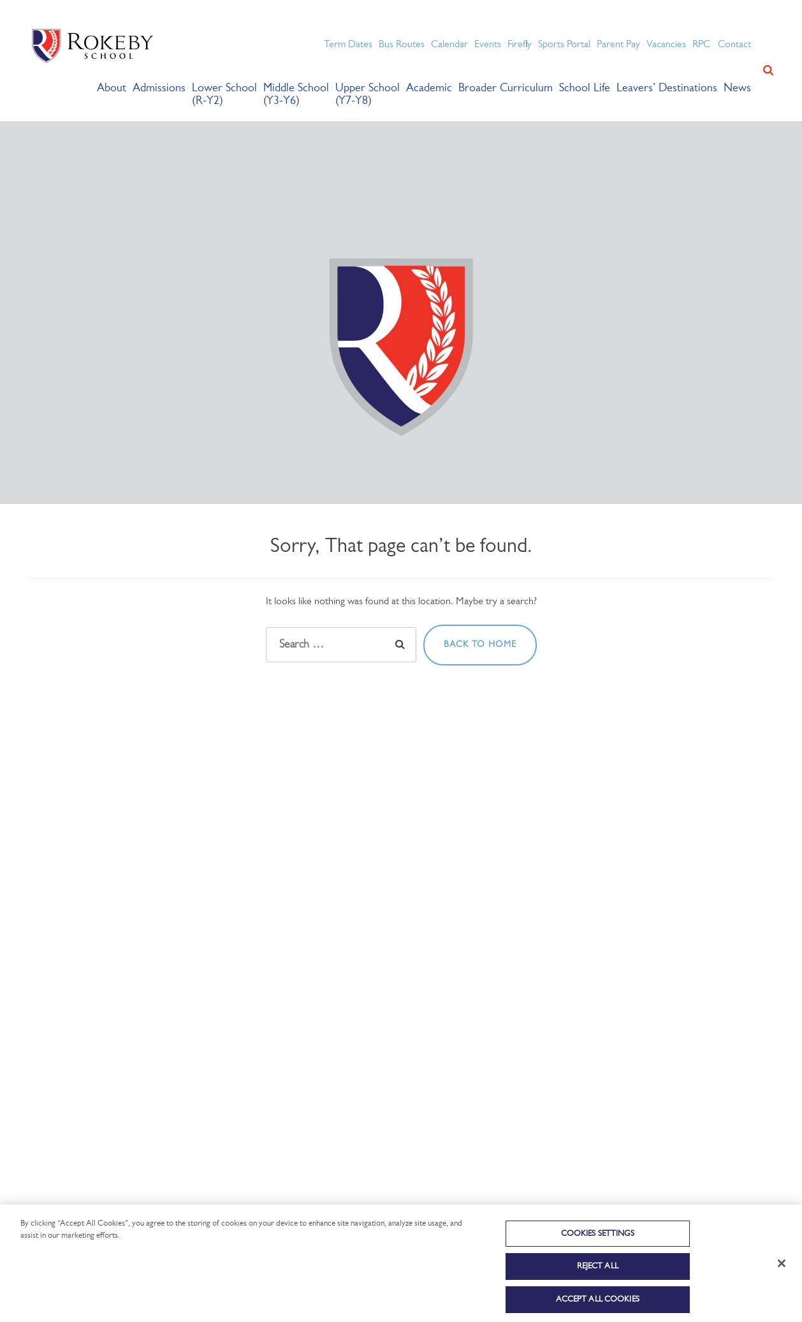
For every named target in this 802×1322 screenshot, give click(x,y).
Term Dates (348, 45)
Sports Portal (564, 45)
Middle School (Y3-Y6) (296, 94)
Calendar (449, 45)
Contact (734, 45)
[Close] (782, 1279)
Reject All (597, 1283)
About (111, 88)
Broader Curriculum (505, 88)
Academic (429, 88)
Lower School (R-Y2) (224, 94)
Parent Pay (618, 45)
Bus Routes (402, 45)
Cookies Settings (597, 1249)
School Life (584, 88)
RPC (701, 45)
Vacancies (666, 45)
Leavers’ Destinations (666, 88)
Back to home (480, 645)
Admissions (159, 88)
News (737, 88)
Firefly (519, 45)
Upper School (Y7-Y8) (367, 94)
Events (487, 45)
